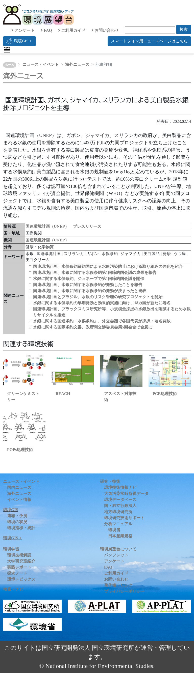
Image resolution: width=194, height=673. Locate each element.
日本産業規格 (120, 536)
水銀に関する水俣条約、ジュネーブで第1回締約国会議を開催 (88, 278)
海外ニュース (77, 64)
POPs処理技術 (20, 449)
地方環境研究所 (118, 512)
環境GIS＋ (19, 41)
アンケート (23, 30)
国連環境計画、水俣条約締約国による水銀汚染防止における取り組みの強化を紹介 (108, 266)
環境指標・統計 (21, 528)
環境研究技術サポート (124, 518)
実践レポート (19, 567)
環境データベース (120, 499)
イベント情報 (19, 499)
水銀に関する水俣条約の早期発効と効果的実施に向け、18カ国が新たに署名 (102, 303)
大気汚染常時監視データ (126, 493)
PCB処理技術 (165, 393)
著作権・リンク (118, 585)
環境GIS (10, 510)
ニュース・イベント (40, 64)
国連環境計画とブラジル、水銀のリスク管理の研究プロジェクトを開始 (97, 297)
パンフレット (116, 555)
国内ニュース (19, 487)
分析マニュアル (118, 524)
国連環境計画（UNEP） (47, 240)
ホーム (9, 65)
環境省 (114, 530)
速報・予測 (17, 516)
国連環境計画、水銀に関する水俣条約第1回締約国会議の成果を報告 (94, 272)
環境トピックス (21, 579)
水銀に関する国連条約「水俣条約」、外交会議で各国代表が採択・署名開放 (102, 321)
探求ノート (17, 573)
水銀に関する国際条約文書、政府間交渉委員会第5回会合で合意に (92, 327)
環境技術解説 (19, 555)
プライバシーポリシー (124, 591)
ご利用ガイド (71, 30)
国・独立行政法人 (120, 505)
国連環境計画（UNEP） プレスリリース (63, 226)
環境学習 (11, 549)
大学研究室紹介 (21, 561)
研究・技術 (110, 481)
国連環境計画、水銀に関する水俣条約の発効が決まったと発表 (89, 291)
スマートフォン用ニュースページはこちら (149, 41)
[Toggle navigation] (7, 49)
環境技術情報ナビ (120, 487)
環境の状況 (17, 522)
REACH (63, 393)
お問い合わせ (105, 30)
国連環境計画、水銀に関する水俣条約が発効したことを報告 (87, 285)
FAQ (46, 30)
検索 (184, 29)
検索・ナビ (13, 589)
